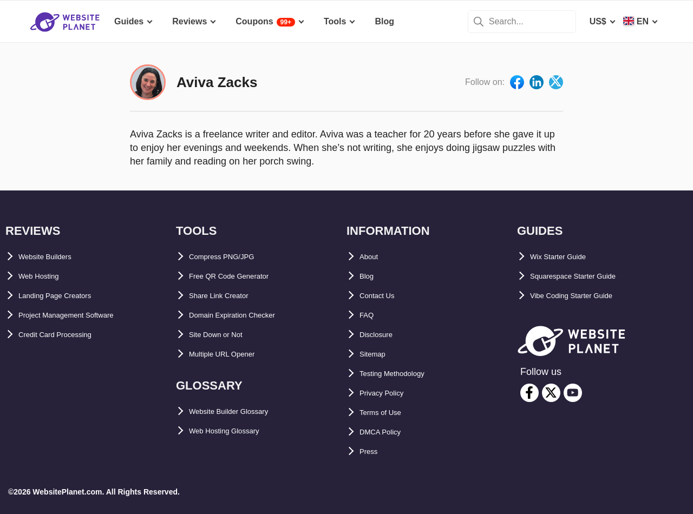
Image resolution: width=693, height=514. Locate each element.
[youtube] (573, 393)
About (371, 256)
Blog (369, 276)
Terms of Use (386, 412)
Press (371, 451)
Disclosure (381, 334)
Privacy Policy (389, 393)
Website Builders (53, 256)
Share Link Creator (227, 295)
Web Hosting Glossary (235, 431)
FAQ (368, 315)
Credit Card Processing (66, 334)
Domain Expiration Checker (245, 315)
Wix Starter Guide (566, 256)
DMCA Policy (386, 432)
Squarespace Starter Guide (585, 276)
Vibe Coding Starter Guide (584, 295)
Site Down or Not (224, 334)
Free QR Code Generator (240, 276)
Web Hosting (44, 276)
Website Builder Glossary (241, 411)
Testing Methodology (402, 373)
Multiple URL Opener (231, 354)
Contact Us (382, 295)
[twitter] (551, 393)
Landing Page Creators (65, 295)
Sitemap (376, 354)
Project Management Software (80, 315)
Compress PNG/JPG (230, 256)
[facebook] (529, 393)
